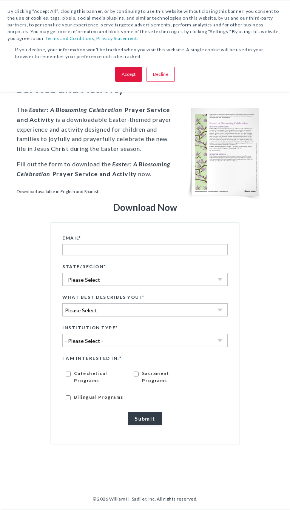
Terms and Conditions (69, 38)
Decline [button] (160, 74)
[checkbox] (145, 385)
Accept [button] (129, 74)
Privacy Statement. (117, 38)
